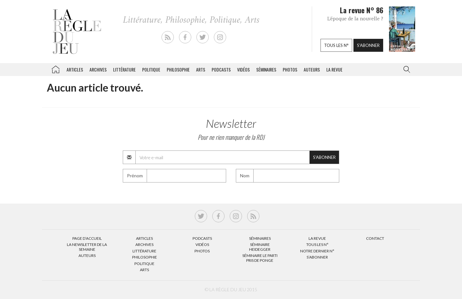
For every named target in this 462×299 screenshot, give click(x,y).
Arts (200, 69)
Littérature (124, 69)
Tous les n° (336, 45)
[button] (405, 69)
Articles (75, 69)
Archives (98, 69)
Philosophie (178, 69)
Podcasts (221, 69)
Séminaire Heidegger (259, 246)
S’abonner (317, 257)
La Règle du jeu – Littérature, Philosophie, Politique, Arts (55, 68)
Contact (375, 238)
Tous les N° (317, 244)
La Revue (317, 238)
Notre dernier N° (317, 251)
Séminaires (266, 69)
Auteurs (312, 69)
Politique (151, 69)
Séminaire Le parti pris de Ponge (260, 257)
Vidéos (243, 69)
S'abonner (368, 45)
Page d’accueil (87, 238)
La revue (334, 69)
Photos (290, 69)
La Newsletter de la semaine (87, 246)
